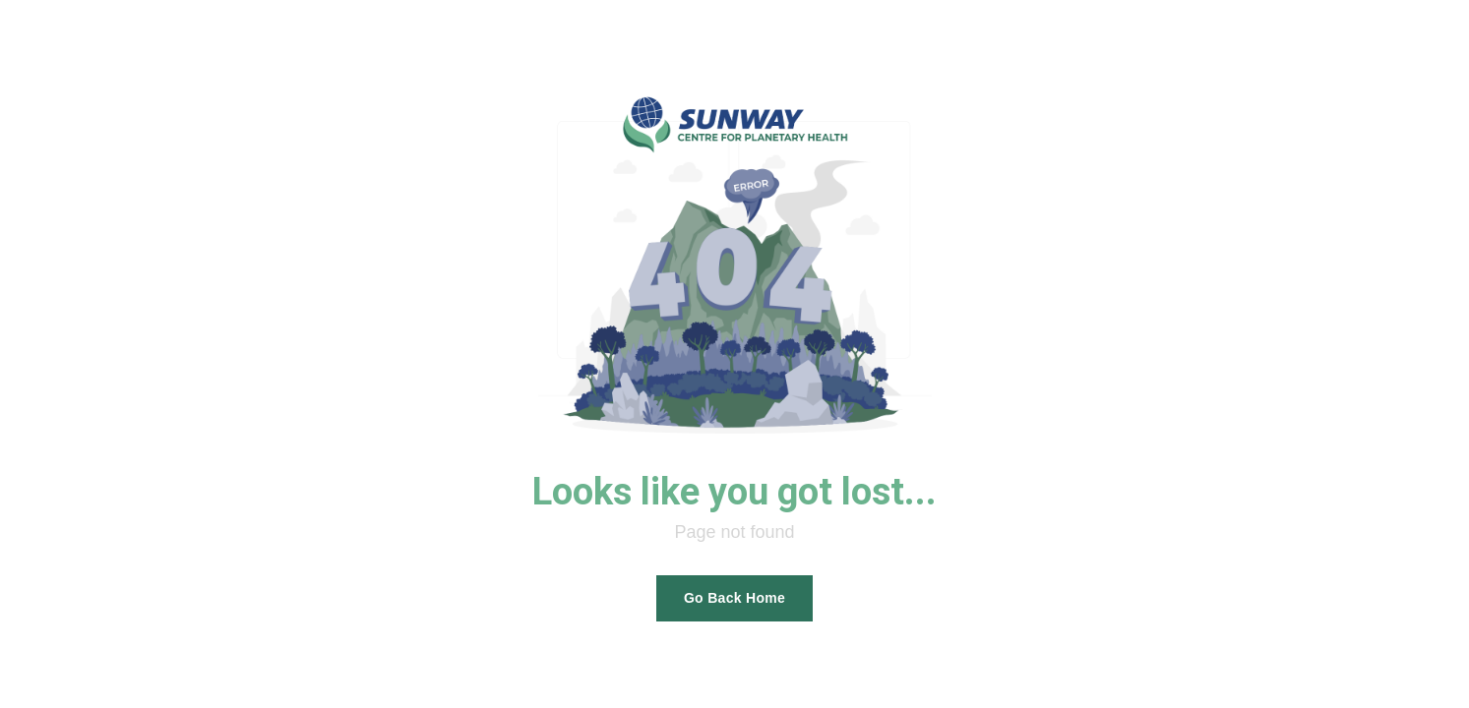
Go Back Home (734, 598)
